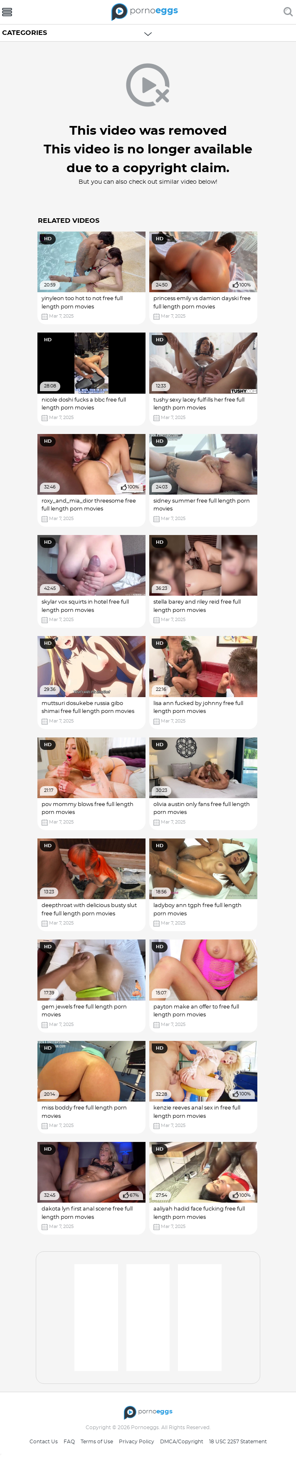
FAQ (69, 1441)
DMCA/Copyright (181, 1441)
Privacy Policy (136, 1441)
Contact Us (44, 1441)
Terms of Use (97, 1441)
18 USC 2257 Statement (238, 1441)
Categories (24, 33)
